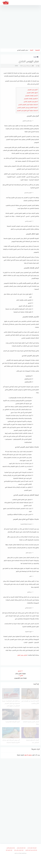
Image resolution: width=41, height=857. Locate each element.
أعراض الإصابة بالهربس (31, 96)
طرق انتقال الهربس (32, 93)
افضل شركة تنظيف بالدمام (32, 848)
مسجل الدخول (28, 755)
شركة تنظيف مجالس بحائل (18, 850)
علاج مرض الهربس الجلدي (31, 102)
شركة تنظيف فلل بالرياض (21, 848)
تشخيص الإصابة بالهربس (31, 99)
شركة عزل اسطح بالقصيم (11, 848)
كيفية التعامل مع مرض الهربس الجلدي (27, 108)
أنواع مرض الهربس (33, 90)
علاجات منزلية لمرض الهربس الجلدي (28, 105)
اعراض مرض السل (22, 655)
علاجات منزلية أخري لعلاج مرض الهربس (27, 111)
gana (37, 66)
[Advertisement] (20, 25)
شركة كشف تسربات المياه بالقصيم (31, 850)
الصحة (35, 57)
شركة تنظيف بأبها (9, 850)
